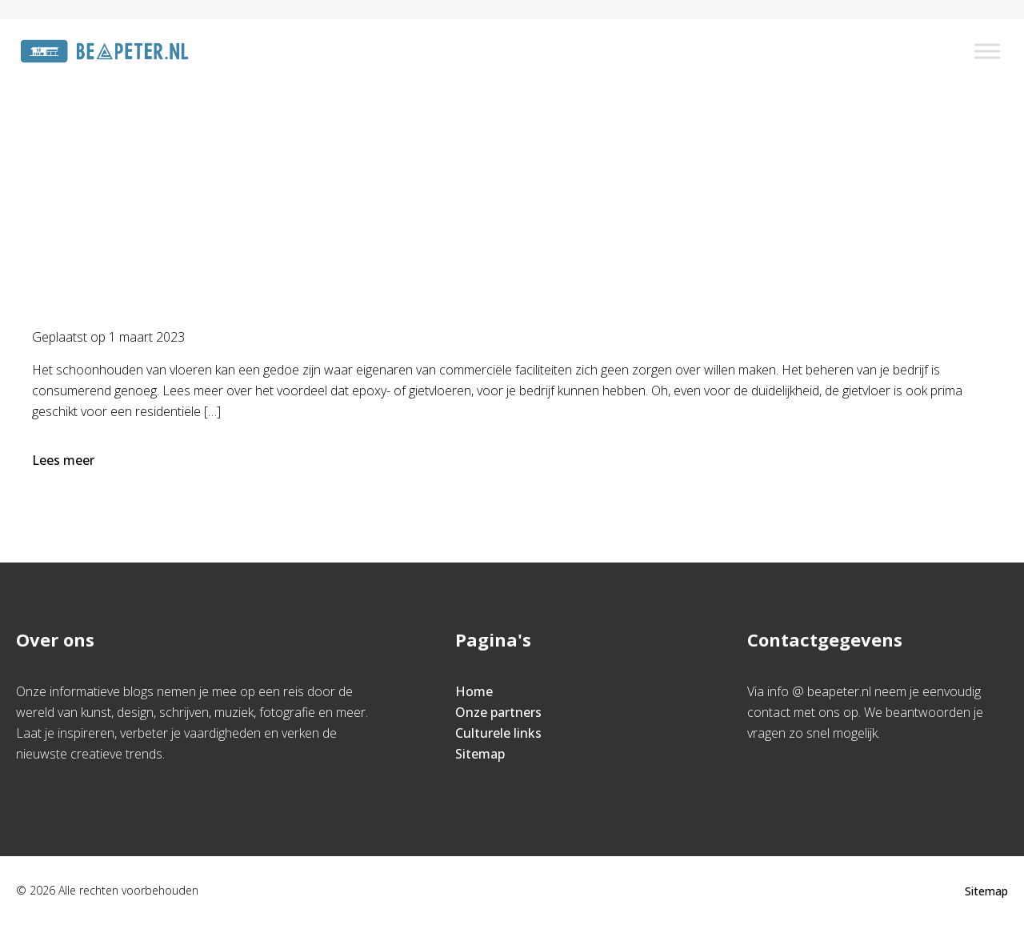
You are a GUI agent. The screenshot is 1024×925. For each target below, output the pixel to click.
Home (429, 157)
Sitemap (480, 754)
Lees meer (65, 460)
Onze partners (498, 712)
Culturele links (498, 733)
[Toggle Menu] (987, 50)
